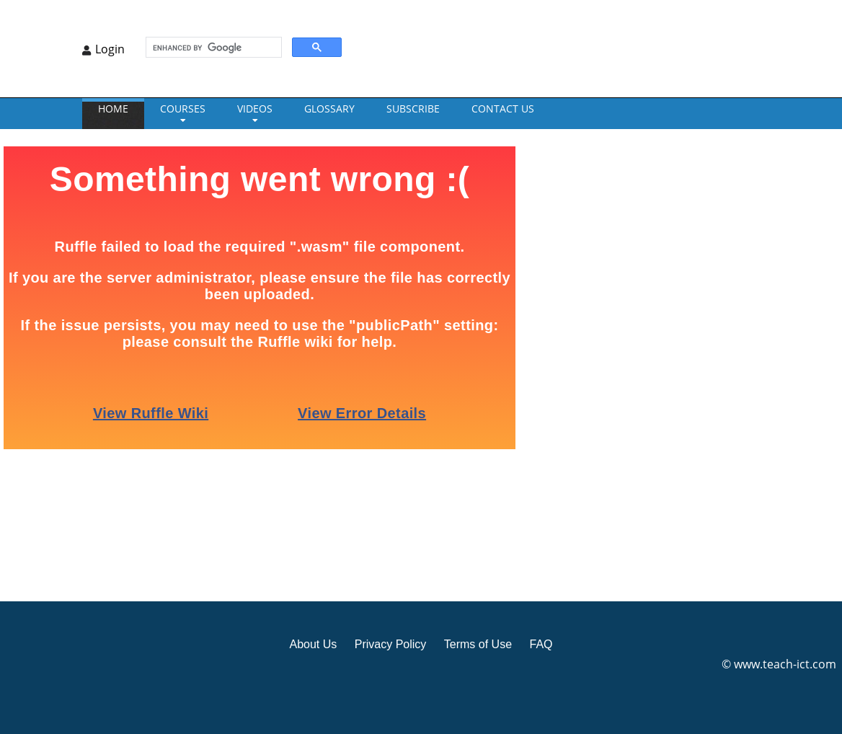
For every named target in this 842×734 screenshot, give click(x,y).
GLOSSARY (329, 108)
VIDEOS (254, 108)
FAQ (540, 644)
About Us (313, 644)
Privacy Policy (391, 644)
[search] (212, 47)
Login (110, 49)
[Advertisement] (612, 363)
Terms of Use (478, 644)
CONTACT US (502, 108)
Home (113, 108)
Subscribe (413, 108)
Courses (182, 108)
